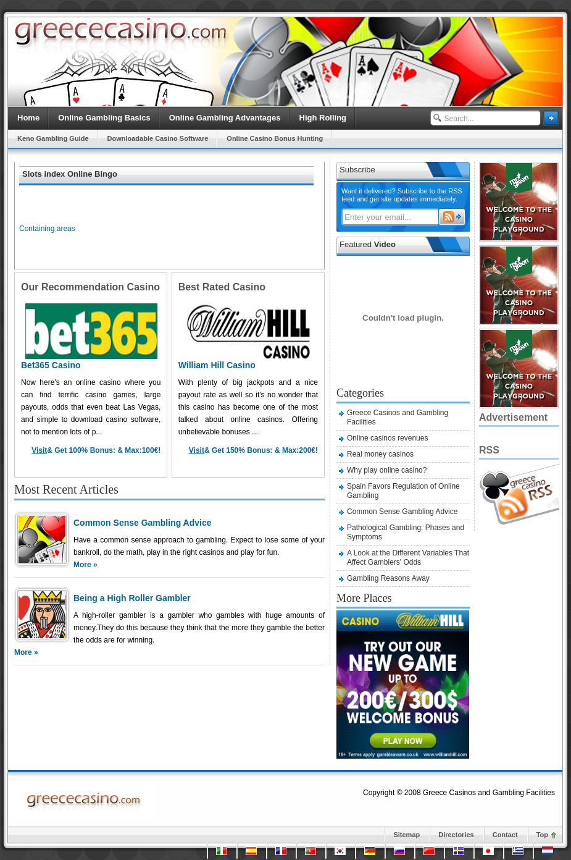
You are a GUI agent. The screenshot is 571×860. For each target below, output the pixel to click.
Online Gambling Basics (104, 117)
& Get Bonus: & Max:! (95, 450)
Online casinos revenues (387, 438)
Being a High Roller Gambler (132, 598)
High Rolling (323, 117)
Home (28, 117)
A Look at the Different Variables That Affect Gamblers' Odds (408, 558)
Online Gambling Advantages (225, 117)
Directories (455, 834)
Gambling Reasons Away (388, 578)
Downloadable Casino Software (158, 138)
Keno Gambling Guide (53, 138)
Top (542, 834)
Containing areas (47, 228)
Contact (505, 834)
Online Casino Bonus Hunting (275, 138)
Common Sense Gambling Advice (142, 523)
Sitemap (406, 834)
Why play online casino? (387, 470)
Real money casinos (380, 454)
